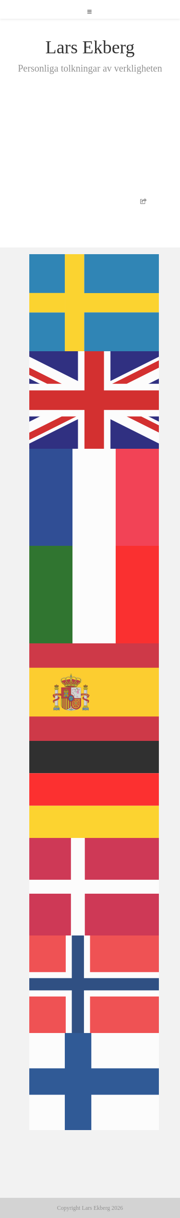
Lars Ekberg (89, 47)
